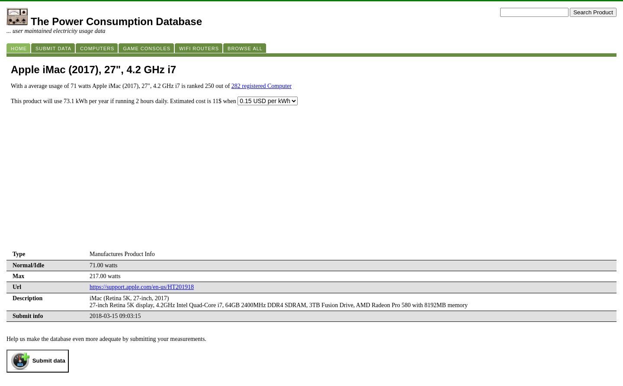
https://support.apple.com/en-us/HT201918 (142, 287)
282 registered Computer (261, 86)
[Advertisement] (311, 184)
